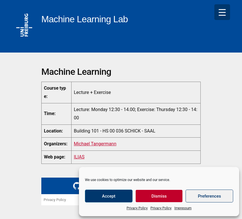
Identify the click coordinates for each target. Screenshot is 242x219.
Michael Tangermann (95, 143)
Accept (108, 196)
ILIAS (79, 157)
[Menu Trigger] (222, 12)
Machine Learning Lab (84, 19)
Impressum (183, 208)
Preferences (209, 196)
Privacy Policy (137, 208)
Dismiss (159, 196)
